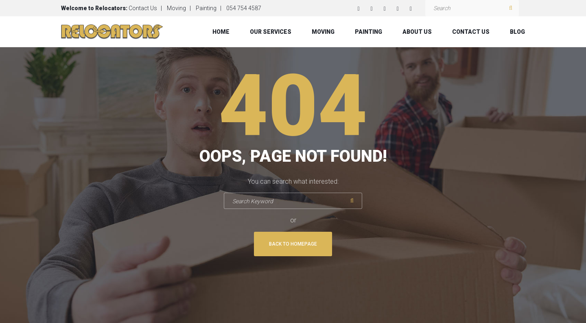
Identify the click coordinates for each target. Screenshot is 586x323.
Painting (206, 8)
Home (221, 32)
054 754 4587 (243, 8)
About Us (417, 32)
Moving (176, 8)
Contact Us (143, 8)
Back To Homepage (293, 244)
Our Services (270, 32)
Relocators (110, 8)
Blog (517, 32)
